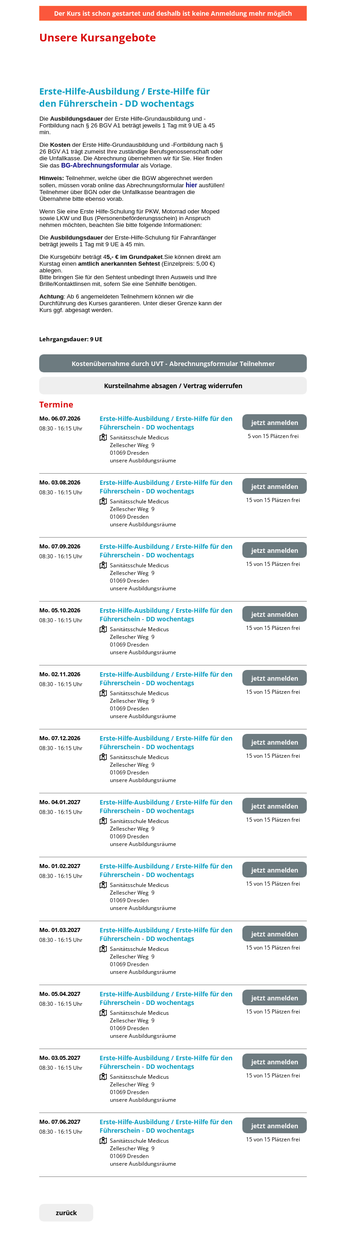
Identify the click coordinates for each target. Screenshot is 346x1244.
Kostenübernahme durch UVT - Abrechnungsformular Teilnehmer (173, 363)
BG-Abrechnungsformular (100, 165)
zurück (66, 1212)
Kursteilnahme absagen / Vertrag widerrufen (173, 385)
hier (191, 185)
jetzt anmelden (274, 422)
